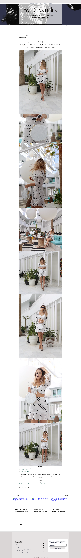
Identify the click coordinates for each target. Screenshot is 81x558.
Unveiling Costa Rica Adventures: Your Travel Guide (40, 510)
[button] (66, 25)
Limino (48, 557)
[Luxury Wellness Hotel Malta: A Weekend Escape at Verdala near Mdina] (21, 502)
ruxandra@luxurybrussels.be (20, 547)
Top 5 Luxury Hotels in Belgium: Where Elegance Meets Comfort (58, 510)
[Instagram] (43, 551)
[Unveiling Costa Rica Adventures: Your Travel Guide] (40, 502)
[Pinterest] (43, 547)
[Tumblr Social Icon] (43, 549)
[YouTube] (43, 545)
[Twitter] (43, 543)
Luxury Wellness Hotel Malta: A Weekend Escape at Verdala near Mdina (21, 510)
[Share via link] (28, 487)
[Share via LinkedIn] (25, 487)
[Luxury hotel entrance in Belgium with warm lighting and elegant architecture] (59, 502)
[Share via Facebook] (19, 487)
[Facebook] (43, 541)
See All (66, 495)
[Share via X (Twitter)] (22, 487)
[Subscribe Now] (57, 548)
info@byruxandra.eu (21, 544)
